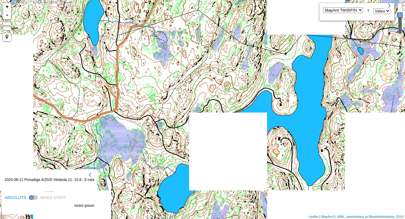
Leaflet (313, 216)
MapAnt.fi (328, 216)
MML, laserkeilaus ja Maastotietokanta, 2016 (370, 216)
